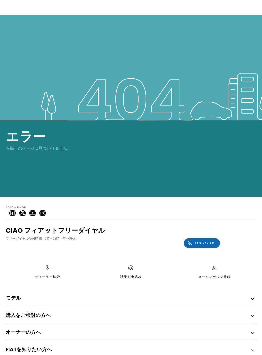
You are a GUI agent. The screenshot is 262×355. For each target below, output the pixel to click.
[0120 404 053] (202, 243)
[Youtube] (32, 213)
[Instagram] (42, 213)
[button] (130, 298)
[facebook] (12, 213)
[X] (22, 213)
